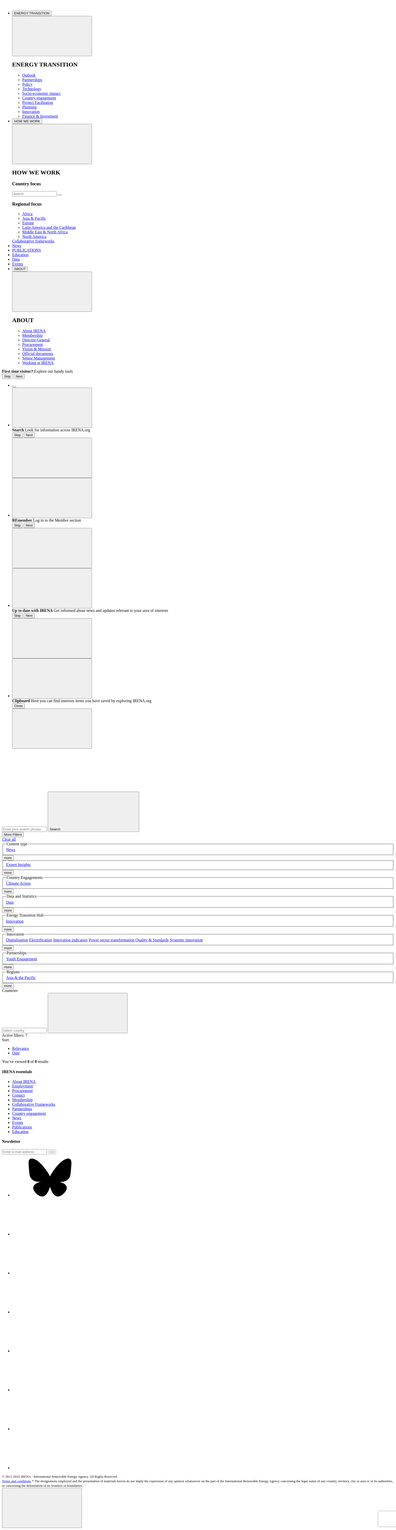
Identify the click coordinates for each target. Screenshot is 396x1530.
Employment (22, 1086)
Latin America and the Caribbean (49, 227)
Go (52, 1152)
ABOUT (20, 269)
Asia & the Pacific (21, 977)
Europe (28, 223)
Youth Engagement (21, 959)
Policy (27, 84)
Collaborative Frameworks (33, 1104)
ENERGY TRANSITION (31, 13)
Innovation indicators (70, 940)
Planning (29, 107)
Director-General (36, 340)
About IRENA (34, 331)
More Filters (13, 834)
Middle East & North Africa (45, 232)
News (16, 245)
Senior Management (38, 358)
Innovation (31, 111)
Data (16, 259)
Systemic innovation (186, 940)
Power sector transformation (112, 940)
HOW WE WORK (27, 121)
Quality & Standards (152, 940)
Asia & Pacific (34, 218)
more (8, 858)
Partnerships (32, 80)
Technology (31, 89)
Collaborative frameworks (33, 241)
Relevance (20, 1048)
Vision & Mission (36, 349)
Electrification (40, 940)
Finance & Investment (40, 116)
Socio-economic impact (41, 93)
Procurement (32, 344)
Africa (27, 214)
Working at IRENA (38, 363)
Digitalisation (17, 940)
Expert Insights (18, 864)
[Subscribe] (24, 1152)
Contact (18, 1095)
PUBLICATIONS (26, 250)
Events (17, 264)
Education (20, 255)
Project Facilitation (37, 102)
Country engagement (39, 98)
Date (16, 1053)
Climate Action (18, 883)
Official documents (37, 353)
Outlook (28, 75)
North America (34, 236)
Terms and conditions (16, 1481)
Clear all (9, 839)
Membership (32, 335)
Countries (10, 990)
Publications (22, 1127)
